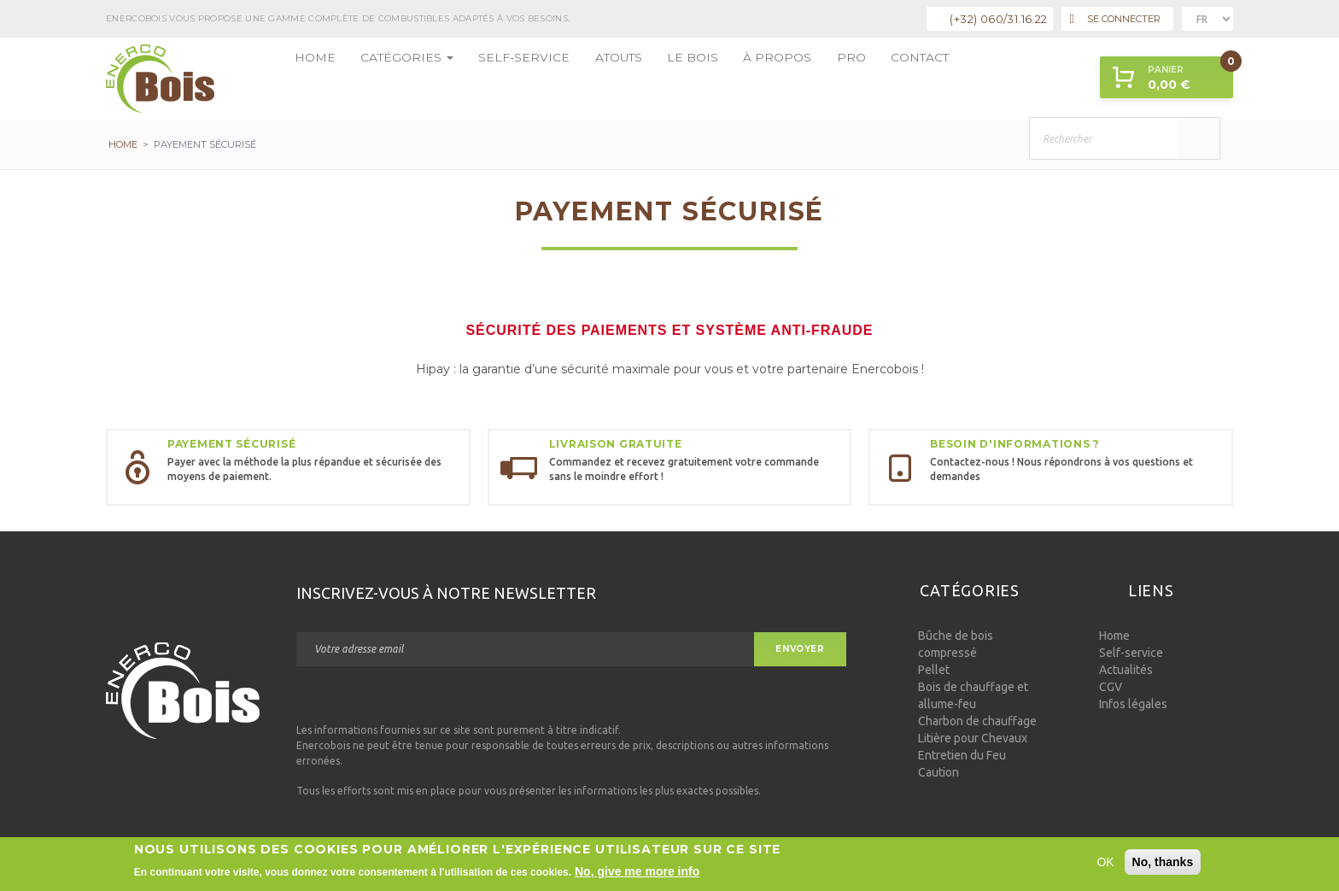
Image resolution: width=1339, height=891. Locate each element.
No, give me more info (637, 871)
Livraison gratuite (615, 443)
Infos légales (1133, 704)
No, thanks (1163, 862)
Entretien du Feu (962, 755)
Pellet (934, 670)
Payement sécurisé (231, 443)
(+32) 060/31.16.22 (998, 19)
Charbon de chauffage (977, 721)
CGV (1110, 687)
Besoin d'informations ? (1015, 443)
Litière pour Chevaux (972, 738)
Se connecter (1115, 19)
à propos (694, 78)
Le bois (624, 78)
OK (1105, 862)
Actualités (1126, 670)
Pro (756, 78)
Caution (938, 772)
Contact (815, 78)
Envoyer (799, 648)
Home (308, 78)
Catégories (386, 78)
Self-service (483, 78)
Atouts (562, 78)
